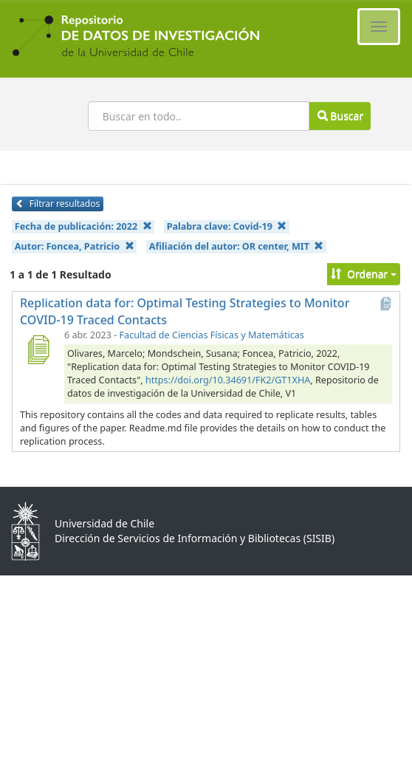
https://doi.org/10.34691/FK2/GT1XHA (227, 380)
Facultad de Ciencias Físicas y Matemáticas (212, 335)
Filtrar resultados (58, 203)
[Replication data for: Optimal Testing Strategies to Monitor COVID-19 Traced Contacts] (37, 349)
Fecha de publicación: (83, 226)
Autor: (74, 246)
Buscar (340, 116)
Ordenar (363, 274)
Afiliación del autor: (236, 246)
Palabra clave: (227, 226)
